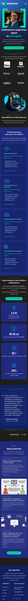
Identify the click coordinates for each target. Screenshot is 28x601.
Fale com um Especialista (14, 298)
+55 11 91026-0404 (18, 594)
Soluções (5, 593)
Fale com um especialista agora (14, 48)
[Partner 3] (18, 434)
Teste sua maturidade (9, 170)
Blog (4, 599)
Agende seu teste (8, 268)
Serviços (5, 590)
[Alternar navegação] (26, 3)
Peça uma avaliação (9, 204)
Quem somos (6, 587)
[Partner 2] (7, 434)
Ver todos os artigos (14, 553)
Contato (4, 596)
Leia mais (5, 474)
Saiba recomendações (9, 236)
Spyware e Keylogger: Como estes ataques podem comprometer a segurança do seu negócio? (12, 534)
